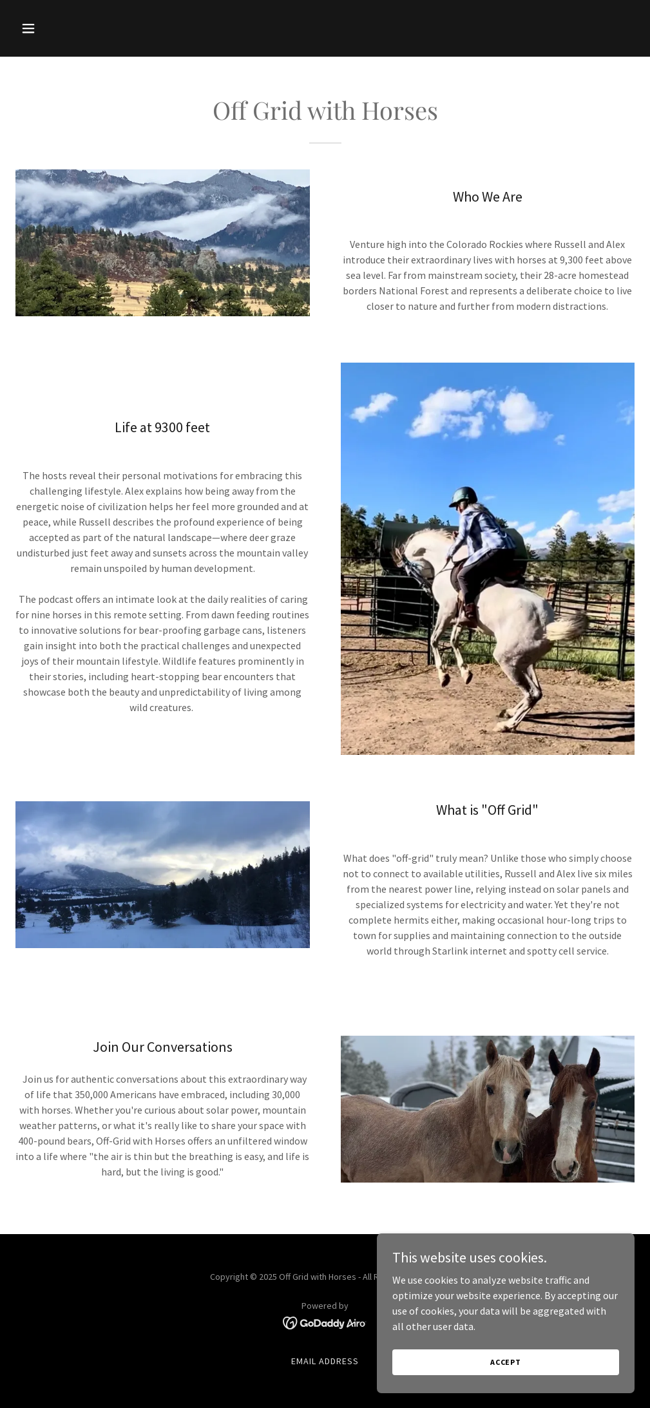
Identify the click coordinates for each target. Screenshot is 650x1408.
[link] (325, 1321)
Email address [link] (325, 1361)
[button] (61, 28)
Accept (505, 1379)
